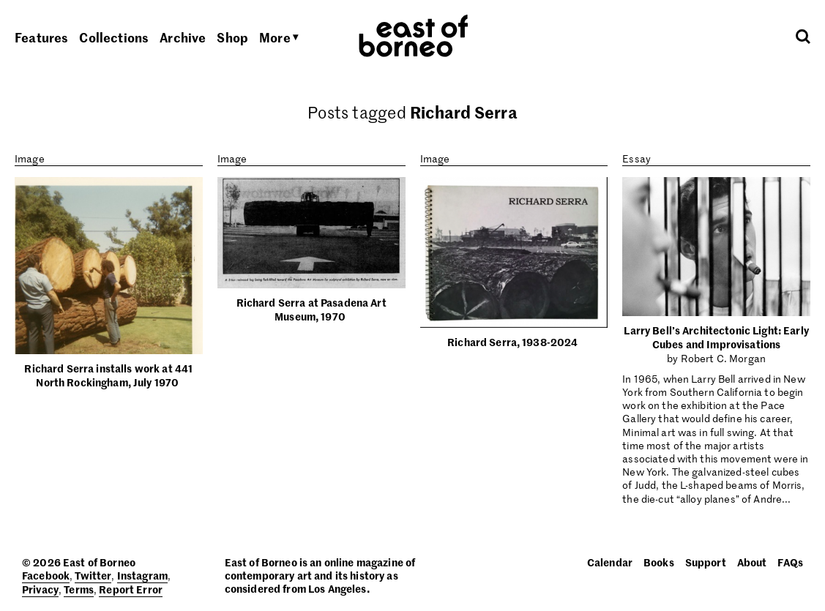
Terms (79, 589)
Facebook (46, 575)
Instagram (142, 575)
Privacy (40, 589)
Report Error (131, 589)
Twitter (93, 575)
